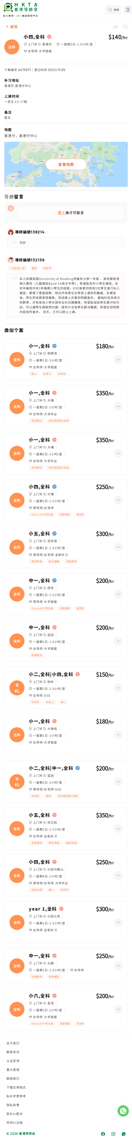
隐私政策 (13, 1105)
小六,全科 (39, 996)
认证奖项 (13, 1061)
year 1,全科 (43, 909)
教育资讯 (13, 1052)
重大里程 (13, 1069)
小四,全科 (34, 37)
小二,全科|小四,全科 (51, 674)
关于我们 (13, 1043)
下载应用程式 (16, 1087)
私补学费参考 (16, 1096)
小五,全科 (39, 534)
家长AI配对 (14, 1114)
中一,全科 (39, 580)
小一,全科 (39, 346)
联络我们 (13, 1078)
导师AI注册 (14, 1122)
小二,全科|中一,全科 (51, 768)
